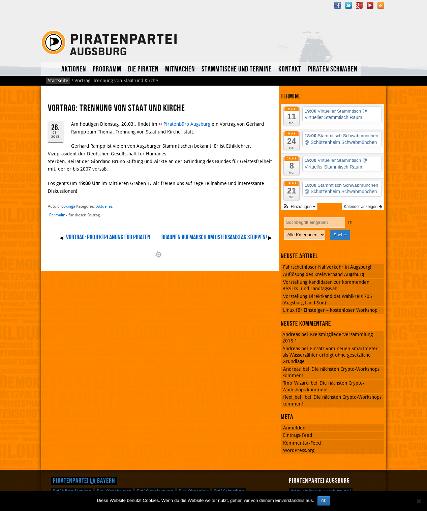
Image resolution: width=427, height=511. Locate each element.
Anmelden (294, 427)
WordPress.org (298, 450)
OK (323, 501)
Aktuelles (49, 69)
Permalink (58, 215)
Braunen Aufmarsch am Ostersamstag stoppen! (214, 237)
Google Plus (359, 5)
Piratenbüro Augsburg (186, 124)
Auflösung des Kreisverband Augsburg (323, 274)
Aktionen (73, 69)
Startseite (58, 80)
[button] (299, 206)
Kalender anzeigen (363, 206)
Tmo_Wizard (296, 383)
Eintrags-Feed (297, 435)
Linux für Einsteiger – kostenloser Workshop (330, 310)
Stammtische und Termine (237, 69)
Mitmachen (180, 69)
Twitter (348, 5)
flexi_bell (293, 397)
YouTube (370, 5)
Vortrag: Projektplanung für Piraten (108, 237)
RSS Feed (380, 5)
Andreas (292, 369)
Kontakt (289, 69)
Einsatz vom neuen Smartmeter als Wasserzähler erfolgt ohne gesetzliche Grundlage (330, 355)
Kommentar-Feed (302, 443)
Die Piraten (143, 69)
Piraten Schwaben (332, 69)
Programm (107, 69)
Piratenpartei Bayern (84, 481)
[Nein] (418, 501)
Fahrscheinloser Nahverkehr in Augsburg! (327, 267)
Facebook (337, 5)
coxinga (68, 206)
